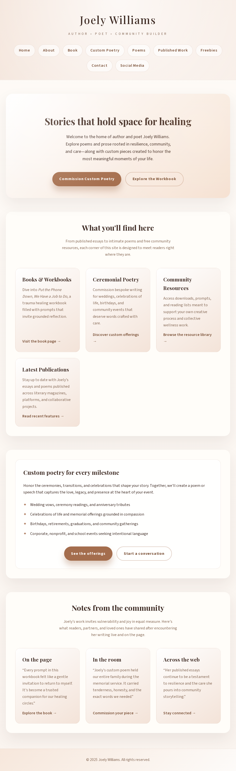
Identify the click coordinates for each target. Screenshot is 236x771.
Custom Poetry (104, 50)
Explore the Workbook (154, 179)
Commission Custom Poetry (86, 179)
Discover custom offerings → (116, 338)
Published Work (173, 50)
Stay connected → (179, 713)
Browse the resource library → (187, 338)
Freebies (209, 50)
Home (24, 50)
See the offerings (88, 553)
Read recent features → (43, 416)
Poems (138, 50)
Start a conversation (144, 553)
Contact (100, 65)
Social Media (132, 65)
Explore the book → (39, 713)
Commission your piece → (115, 713)
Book (73, 50)
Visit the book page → (41, 341)
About (49, 50)
